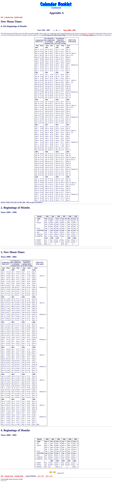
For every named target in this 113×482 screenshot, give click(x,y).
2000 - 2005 (49, 476)
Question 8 (84, 33)
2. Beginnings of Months (15, 207)
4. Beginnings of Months (15, 430)
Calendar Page (8, 17)
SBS (2, 17)
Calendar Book (18, 476)
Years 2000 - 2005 (69, 30)
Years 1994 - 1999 (9, 212)
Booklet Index (18, 17)
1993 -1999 (40, 476)
